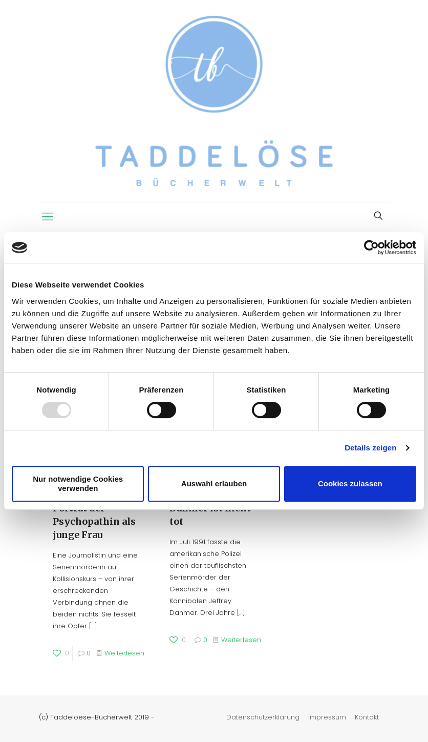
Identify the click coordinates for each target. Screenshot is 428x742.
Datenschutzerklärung (262, 717)
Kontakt (367, 717)
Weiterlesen (124, 653)
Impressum (327, 717)
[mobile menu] (47, 216)
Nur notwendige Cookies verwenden (78, 483)
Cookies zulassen (350, 483)
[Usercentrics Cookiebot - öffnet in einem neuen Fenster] (371, 247)
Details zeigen (370, 447)
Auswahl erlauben (214, 483)
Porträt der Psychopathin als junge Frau (94, 521)
